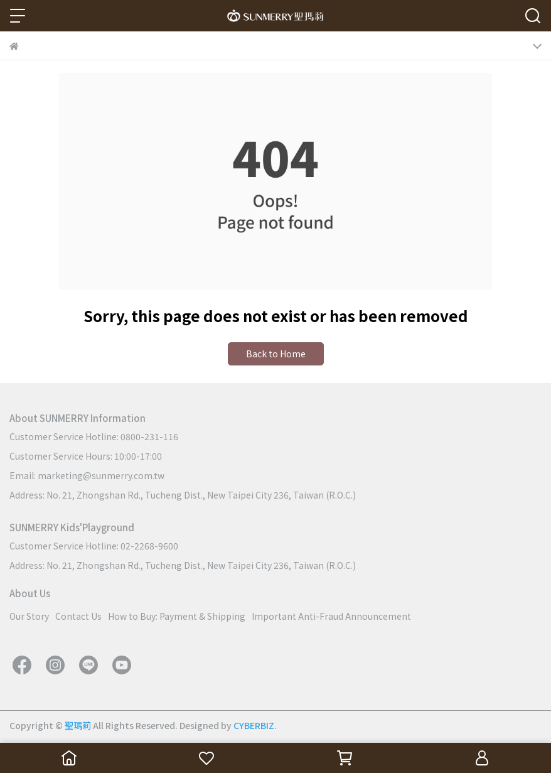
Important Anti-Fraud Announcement (331, 616)
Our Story (29, 616)
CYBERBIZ (253, 725)
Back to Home (276, 353)
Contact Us (78, 616)
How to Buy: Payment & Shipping (176, 616)
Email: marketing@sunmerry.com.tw (86, 475)
